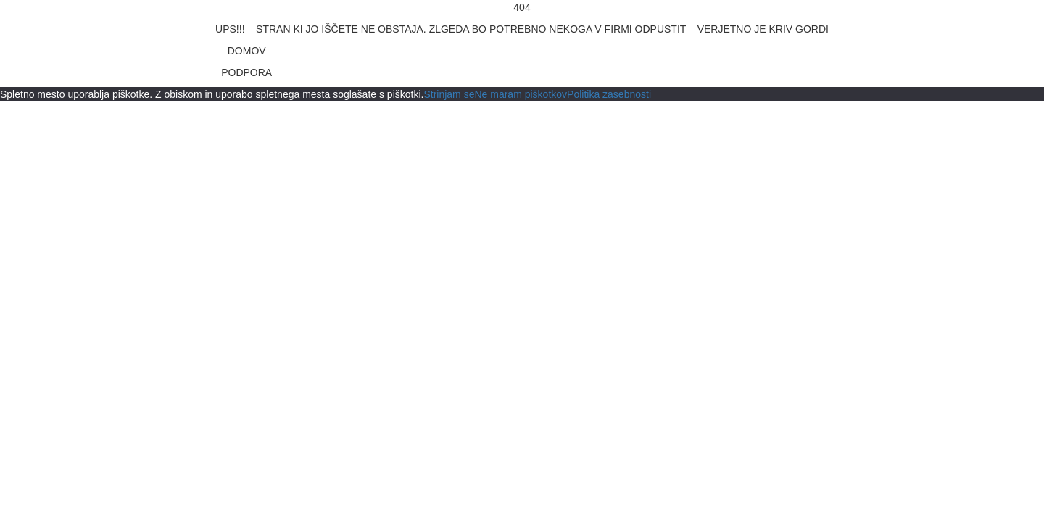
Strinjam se (448, 94)
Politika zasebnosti (609, 94)
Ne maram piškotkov (520, 94)
